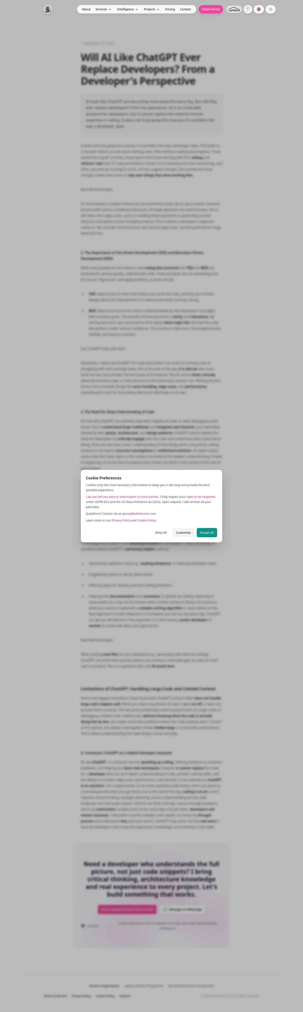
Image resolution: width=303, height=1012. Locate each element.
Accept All (207, 533)
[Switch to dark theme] (271, 9)
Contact (185, 9)
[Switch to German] (259, 9)
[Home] (48, 9)
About (86, 9)
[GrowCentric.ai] (248, 9)
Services (101, 9)
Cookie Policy (146, 520)
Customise (183, 533)
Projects (149, 9)
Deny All (161, 533)
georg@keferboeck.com (139, 514)
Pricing (170, 9)
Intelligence (125, 9)
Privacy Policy (121, 520)
